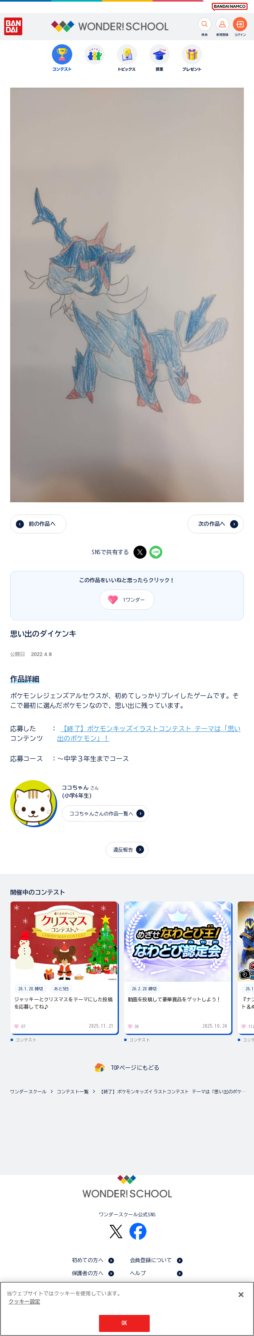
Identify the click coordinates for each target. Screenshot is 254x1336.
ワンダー (123, 599)
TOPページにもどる (135, 1068)
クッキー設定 (24, 1302)
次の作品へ (211, 524)
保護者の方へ (88, 1273)
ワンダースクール (28, 1091)
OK (124, 1324)
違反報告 (123, 849)
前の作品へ (42, 524)
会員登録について (151, 1260)
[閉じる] (241, 1296)
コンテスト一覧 (72, 1091)
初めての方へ (88, 1260)
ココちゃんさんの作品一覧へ (101, 813)
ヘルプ (138, 1273)
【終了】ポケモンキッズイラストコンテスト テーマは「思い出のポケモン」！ (174, 1091)
